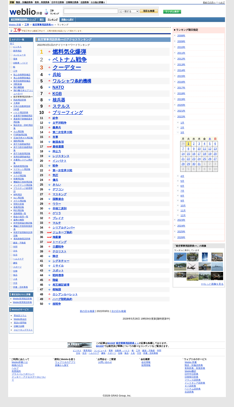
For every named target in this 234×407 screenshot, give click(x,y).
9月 (182, 200)
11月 (183, 210)
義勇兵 (57, 127)
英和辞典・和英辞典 (195, 368)
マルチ (57, 222)
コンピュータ (19, 55)
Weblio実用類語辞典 (22, 298)
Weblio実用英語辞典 (22, 302)
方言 (15, 283)
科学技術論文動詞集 (22, 223)
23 (193, 158)
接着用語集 (18, 207)
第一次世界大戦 (62, 170)
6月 (182, 186)
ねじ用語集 (18, 197)
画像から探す (67, 19)
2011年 (181, 53)
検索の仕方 (17, 365)
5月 (182, 181)
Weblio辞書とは (20, 362)
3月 (182, 132)
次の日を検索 (118, 311)
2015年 (181, 76)
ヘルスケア (18, 259)
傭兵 (55, 179)
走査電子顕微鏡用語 (22, 115)
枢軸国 (57, 289)
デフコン (58, 189)
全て (12, 43)
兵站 (57, 74)
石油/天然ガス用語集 (23, 138)
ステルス (61, 106)
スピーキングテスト (23, 330)
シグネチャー (61, 260)
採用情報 (145, 365)
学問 (15, 247)
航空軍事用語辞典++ (43, 24)
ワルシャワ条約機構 (72, 81)
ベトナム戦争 (70, 59)
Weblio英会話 (20, 319)
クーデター (67, 67)
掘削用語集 (18, 141)
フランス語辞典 (193, 380)
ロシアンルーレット (65, 294)
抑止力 (57, 151)
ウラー (57, 203)
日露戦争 (58, 246)
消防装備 (17, 84)
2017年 (181, 87)
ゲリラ (57, 213)
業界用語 (17, 51)
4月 (182, 176)
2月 (182, 127)
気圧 (55, 175)
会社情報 (145, 362)
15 (188, 153)
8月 (182, 195)
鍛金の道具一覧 (20, 216)
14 (183, 153)
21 (183, 158)
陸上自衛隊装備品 (21, 74)
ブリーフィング (68, 112)
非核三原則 (60, 208)
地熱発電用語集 (20, 166)
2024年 (181, 225)
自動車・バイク (20, 63)
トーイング (60, 241)
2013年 (181, 64)
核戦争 (57, 303)
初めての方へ (209, 2)
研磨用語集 (18, 179)
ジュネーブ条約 (62, 232)
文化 (15, 251)
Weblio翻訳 (190, 371)
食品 (15, 275)
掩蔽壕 (57, 237)
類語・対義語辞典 (24, 2)
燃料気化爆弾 (69, 52)
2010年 (181, 47)
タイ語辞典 (190, 386)
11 (204, 148)
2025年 (181, 231)
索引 (42, 19)
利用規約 (16, 371)
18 (204, 153)
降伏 (55, 256)
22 (188, 158)
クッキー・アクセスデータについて (29, 378)
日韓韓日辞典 (72, 2)
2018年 (181, 93)
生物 (15, 271)
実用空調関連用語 (21, 156)
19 (209, 153)
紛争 (55, 118)
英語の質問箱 (20, 322)
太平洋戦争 (60, 122)
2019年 (181, 99)
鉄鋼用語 (17, 172)
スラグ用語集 (19, 175)
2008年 (181, 35)
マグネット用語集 (21, 169)
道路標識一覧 (19, 213)
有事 (55, 136)
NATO (58, 87)
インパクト (60, 160)
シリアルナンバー (64, 227)
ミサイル (58, 265)
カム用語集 (18, 131)
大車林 (16, 103)
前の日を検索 (87, 311)
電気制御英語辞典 (21, 239)
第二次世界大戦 (62, 132)
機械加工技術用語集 (22, 182)
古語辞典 (84, 2)
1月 (182, 122)
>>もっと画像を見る (212, 284)
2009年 (181, 41)
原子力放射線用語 (21, 144)
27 (215, 158)
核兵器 (59, 99)
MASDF (111, 343)
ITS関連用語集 (20, 134)
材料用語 (17, 194)
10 (199, 148)
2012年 (181, 58)
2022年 (181, 116)
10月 (183, 205)
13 (215, 148)
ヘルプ (221, 2)
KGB (57, 93)
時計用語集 (18, 210)
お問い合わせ (105, 362)
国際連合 (58, 199)
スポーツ (17, 267)
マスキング (60, 194)
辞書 (12, 2)
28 (183, 163)
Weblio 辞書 (15, 24)
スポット (58, 270)
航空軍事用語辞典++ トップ (23, 19)
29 (188, 163)
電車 (15, 59)
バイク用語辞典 (20, 112)
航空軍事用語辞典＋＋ (127, 343)
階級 (55, 280)
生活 (15, 255)
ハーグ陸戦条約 (62, 299)
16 (193, 153)
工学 (27, 24)
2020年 (181, 105)
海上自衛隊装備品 (21, 78)
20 (215, 153)
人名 (15, 279)
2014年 (181, 70)
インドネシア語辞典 (195, 383)
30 (193, 163)
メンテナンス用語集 (22, 185)
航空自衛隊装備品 (21, 81)
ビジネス (17, 47)
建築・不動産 (19, 243)
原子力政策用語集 (21, 153)
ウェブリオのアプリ (65, 362)
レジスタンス (61, 156)
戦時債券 (58, 275)
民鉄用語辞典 (19, 100)
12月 (183, 215)
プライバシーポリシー (23, 374)
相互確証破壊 (61, 284)
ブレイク (58, 218)
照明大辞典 (18, 204)
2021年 (181, 110)
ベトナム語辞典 (193, 389)
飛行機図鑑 (18, 87)
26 (209, 158)
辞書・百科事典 (20, 287)
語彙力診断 (19, 326)
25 (204, 158)
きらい (57, 184)
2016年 (181, 81)
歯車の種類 (18, 220)
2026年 (181, 237)
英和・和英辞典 (42, 2)
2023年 (181, 220)
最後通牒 (58, 146)
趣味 (15, 263)
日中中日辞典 (57, 2)
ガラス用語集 (19, 201)
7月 (182, 190)
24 (199, 158)
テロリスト (60, 251)
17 (199, 153)
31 (199, 163)
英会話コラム (20, 315)
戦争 (55, 165)
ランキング (52, 19)
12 (209, 148)
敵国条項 (58, 141)
